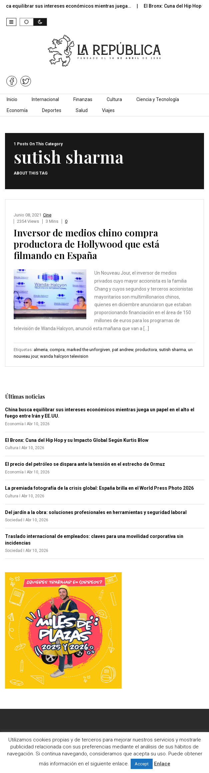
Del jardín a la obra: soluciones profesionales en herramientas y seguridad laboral (96, 512)
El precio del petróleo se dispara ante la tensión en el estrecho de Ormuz (85, 464)
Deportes (51, 110)
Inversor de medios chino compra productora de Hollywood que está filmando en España (86, 243)
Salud (82, 110)
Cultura (114, 99)
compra (57, 349)
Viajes (108, 110)
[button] (11, 22)
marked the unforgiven (88, 349)
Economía (17, 110)
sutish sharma (172, 349)
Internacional (45, 99)
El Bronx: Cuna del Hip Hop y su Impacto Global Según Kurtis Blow (76, 440)
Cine (47, 214)
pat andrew (122, 349)
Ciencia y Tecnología (157, 99)
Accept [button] (142, 763)
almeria (41, 349)
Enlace (162, 764)
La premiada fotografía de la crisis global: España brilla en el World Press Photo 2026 (99, 488)
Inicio (12, 99)
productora (146, 349)
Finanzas (82, 99)
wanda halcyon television (64, 356)
